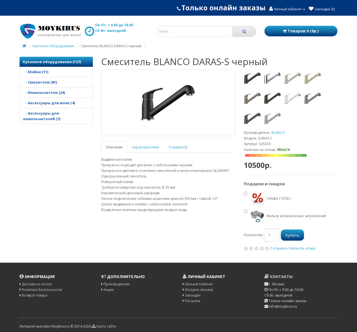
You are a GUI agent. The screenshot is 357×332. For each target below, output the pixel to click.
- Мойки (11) (35, 71)
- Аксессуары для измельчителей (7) (41, 116)
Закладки (192, 295)
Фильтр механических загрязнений (285, 216)
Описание (114, 147)
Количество (253, 235)
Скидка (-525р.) (267, 199)
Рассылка (191, 300)
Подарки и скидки (264, 183)
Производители (115, 284)
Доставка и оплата (36, 284)
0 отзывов (278, 248)
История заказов (198, 289)
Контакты (278, 276)
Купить (292, 235)
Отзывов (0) (177, 147)
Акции (107, 289)
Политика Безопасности (41, 289)
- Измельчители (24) (44, 92)
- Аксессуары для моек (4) (49, 102)
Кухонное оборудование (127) (52, 61)
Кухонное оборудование (53, 46)
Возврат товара (33, 295)
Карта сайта (104, 326)
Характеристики (145, 147)
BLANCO (278, 132)
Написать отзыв (302, 248)
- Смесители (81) (40, 82)
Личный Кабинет (198, 284)
